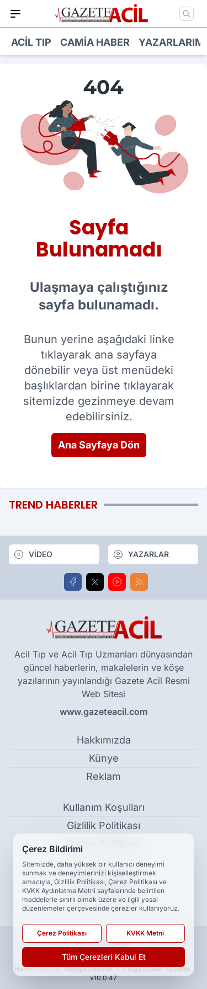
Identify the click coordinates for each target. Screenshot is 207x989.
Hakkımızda (104, 740)
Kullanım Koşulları (104, 807)
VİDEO (32, 554)
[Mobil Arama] (186, 14)
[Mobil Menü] (15, 13)
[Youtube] (117, 582)
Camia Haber (95, 42)
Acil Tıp (31, 42)
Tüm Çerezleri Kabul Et (104, 956)
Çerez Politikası (62, 933)
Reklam (103, 776)
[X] (95, 582)
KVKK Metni (145, 933)
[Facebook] (73, 582)
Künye (104, 758)
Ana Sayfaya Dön (99, 445)
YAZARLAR (141, 554)
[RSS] (139, 582)
